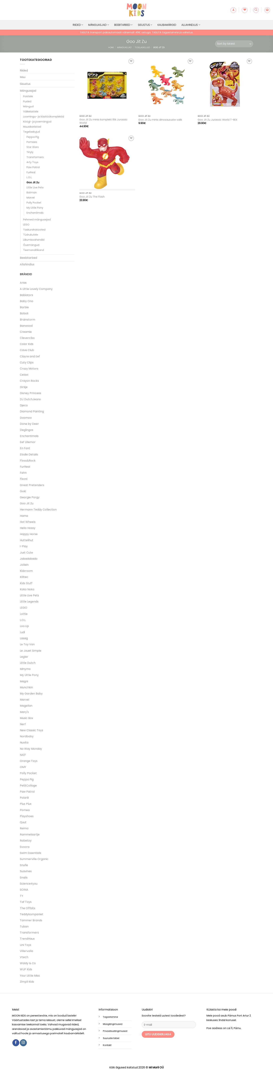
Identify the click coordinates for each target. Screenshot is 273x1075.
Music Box (26, 718)
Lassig (24, 638)
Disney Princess (30, 393)
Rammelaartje (30, 834)
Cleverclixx (27, 338)
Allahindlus (190, 25)
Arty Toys (32, 162)
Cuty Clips (27, 362)
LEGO (26, 224)
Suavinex (26, 871)
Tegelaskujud (142, 47)
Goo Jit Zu (32, 182)
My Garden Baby (31, 694)
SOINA (24, 890)
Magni (24, 681)
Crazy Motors (29, 369)
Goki (23, 491)
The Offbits (27, 908)
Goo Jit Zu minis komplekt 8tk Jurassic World (103, 121)
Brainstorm (27, 320)
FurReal (30, 172)
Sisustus (145, 25)
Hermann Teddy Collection (38, 510)
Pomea (25, 810)
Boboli (24, 313)
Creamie (26, 332)
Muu (22, 77)
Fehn (23, 473)
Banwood (26, 326)
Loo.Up (24, 626)
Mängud (28, 106)
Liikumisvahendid (33, 239)
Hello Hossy (27, 528)
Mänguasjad (98, 25)
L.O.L (23, 620)
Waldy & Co (28, 963)
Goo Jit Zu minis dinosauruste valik (160, 119)
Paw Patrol (33, 167)
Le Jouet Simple (30, 651)
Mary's (24, 712)
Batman (31, 192)
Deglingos (26, 430)
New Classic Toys (31, 730)
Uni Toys (25, 945)
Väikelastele (30, 111)
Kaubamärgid (167, 25)
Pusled (27, 101)
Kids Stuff (26, 583)
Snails (24, 878)
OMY (23, 767)
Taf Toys (26, 902)
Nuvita (24, 742)
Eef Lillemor (28, 442)
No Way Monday (31, 749)
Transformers (35, 157)
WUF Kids (26, 969)
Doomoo (26, 418)
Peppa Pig (32, 137)
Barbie (24, 307)
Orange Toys (28, 761)
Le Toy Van (27, 644)
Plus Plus (25, 804)
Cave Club (27, 350)
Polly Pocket (33, 202)
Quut (23, 822)
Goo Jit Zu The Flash (92, 196)
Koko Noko (27, 589)
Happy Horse (29, 534)
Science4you (28, 884)
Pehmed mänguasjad (37, 219)
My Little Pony (34, 207)
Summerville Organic (34, 859)
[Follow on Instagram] (23, 1042)
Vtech (24, 957)
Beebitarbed (123, 25)
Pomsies (31, 142)
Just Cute (26, 553)
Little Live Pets (35, 187)
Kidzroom (26, 571)
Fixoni (23, 479)
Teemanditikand (33, 250)
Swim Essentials (30, 853)
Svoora (24, 847)
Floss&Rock (28, 461)
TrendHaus (27, 939)
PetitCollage (28, 786)
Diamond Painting (32, 411)
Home (111, 47)
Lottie (24, 614)
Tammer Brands (31, 920)
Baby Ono (26, 301)
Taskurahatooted (34, 229)
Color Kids (26, 344)
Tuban (24, 926)
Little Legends (29, 602)
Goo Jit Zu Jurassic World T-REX (217, 119)
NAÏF (23, 755)
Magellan (26, 706)
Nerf (23, 724)
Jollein (24, 565)
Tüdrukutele (30, 234)
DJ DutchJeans (30, 399)
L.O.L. (29, 177)
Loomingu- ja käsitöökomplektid (43, 116)
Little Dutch (28, 663)
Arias (23, 283)
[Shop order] (234, 43)
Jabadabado (28, 559)
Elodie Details (29, 454)
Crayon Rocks (29, 381)
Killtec (24, 577)
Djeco (24, 405)
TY (21, 896)
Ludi (22, 632)
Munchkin (26, 687)
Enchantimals (35, 212)
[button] (233, 10)
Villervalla (26, 951)
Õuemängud (31, 245)
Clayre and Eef (30, 356)
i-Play (24, 546)
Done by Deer (29, 424)
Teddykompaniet (31, 914)
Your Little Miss (30, 976)
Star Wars (32, 147)
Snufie (24, 865)
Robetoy (26, 841)
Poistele (28, 96)
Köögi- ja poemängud (37, 121)
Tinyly (29, 152)
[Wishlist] (244, 10)
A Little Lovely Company (36, 289)
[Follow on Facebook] (15, 1042)
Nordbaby (27, 736)
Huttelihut (26, 540)
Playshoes (27, 816)
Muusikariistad (32, 126)
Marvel (30, 197)
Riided (78, 25)
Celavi (24, 375)
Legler (24, 657)
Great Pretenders (32, 485)
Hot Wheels (28, 522)
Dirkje (24, 387)
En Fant (25, 448)
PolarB (24, 798)
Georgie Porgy (30, 497)
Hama (24, 516)
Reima (24, 828)
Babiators (26, 295)
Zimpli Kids (27, 982)
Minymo (25, 669)
